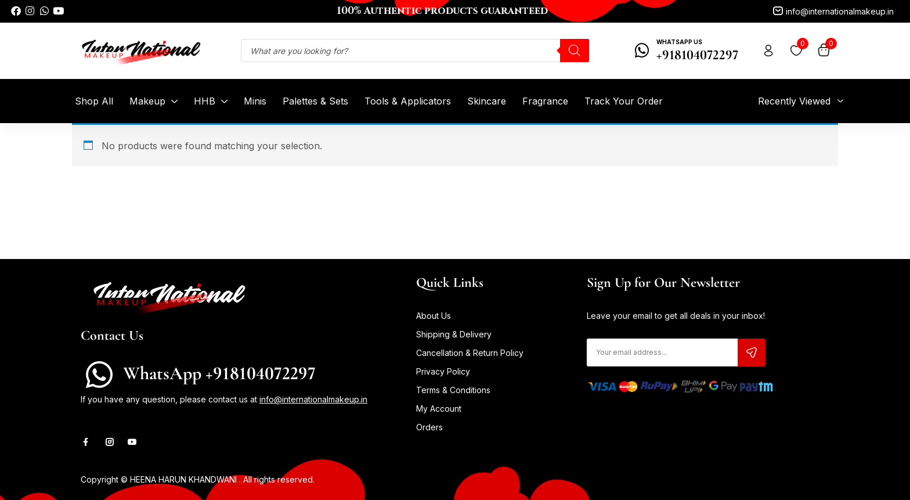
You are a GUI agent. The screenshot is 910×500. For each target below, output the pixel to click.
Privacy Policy (443, 371)
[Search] (574, 50)
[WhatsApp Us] (642, 50)
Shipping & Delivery (454, 334)
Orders (429, 427)
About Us (433, 316)
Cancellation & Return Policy (469, 353)
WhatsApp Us (679, 41)
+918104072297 (697, 54)
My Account (438, 408)
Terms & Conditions (453, 390)
